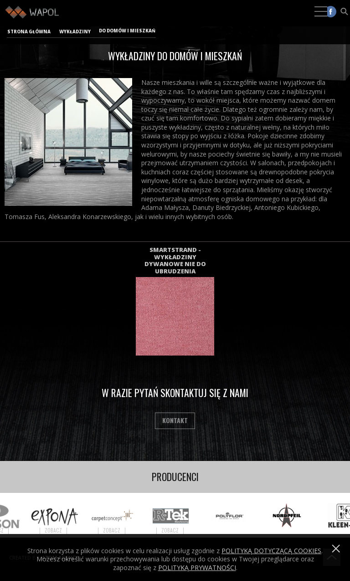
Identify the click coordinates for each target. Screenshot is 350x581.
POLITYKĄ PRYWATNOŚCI (197, 567)
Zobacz (57, 531)
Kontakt (175, 420)
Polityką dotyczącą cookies (271, 550)
